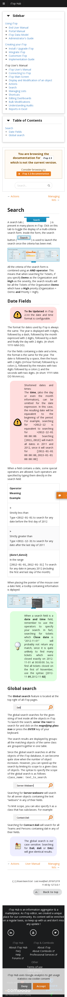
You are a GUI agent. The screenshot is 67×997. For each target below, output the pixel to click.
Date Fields (15, 131)
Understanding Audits (21, 105)
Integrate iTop (17, 52)
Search (13, 87)
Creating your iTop (16, 44)
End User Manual (18, 27)
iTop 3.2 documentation (33, 173)
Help (18, 950)
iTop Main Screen (19, 76)
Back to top (45, 888)
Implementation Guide (21, 59)
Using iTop (11, 23)
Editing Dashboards (20, 98)
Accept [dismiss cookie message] (41, 986)
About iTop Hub (18, 943)
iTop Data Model (18, 34)
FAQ (18, 947)
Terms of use (35, 963)
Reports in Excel (18, 109)
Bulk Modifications (19, 101)
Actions (13, 84)
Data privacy (35, 966)
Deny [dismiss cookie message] (24, 986)
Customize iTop (18, 55)
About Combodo (44, 947)
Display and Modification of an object (30, 80)
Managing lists (53, 198)
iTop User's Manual (20, 69)
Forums (18, 954)
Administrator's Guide (21, 38)
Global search (16, 135)
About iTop (44, 943)
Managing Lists (17, 91)
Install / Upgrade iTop (21, 48)
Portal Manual (17, 31)
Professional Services (43, 950)
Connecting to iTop (20, 73)
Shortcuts (14, 94)
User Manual (32, 859)
